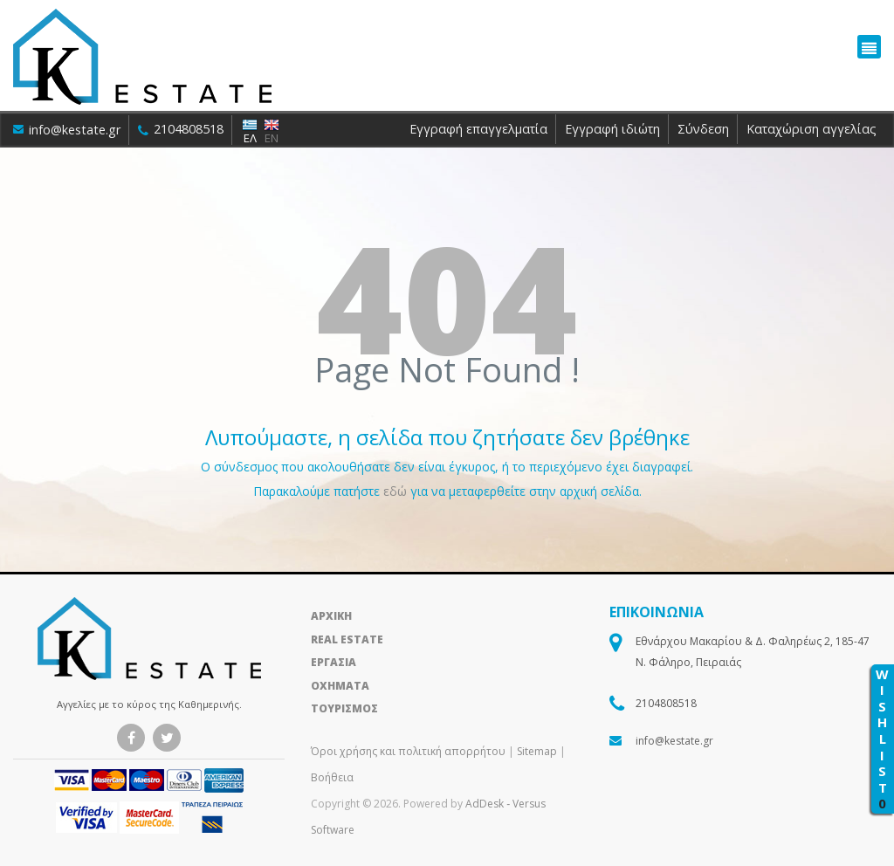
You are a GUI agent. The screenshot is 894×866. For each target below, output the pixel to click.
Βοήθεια (332, 777)
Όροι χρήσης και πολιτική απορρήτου (409, 751)
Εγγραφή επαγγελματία (478, 128)
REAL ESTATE (347, 639)
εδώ (396, 491)
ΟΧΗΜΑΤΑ (340, 685)
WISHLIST (882, 739)
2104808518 (182, 128)
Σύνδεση (703, 128)
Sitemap (537, 751)
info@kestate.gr (66, 129)
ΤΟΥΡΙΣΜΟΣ (344, 708)
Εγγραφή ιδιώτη (612, 128)
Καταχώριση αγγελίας (811, 128)
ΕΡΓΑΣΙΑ (333, 662)
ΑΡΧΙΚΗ (331, 615)
